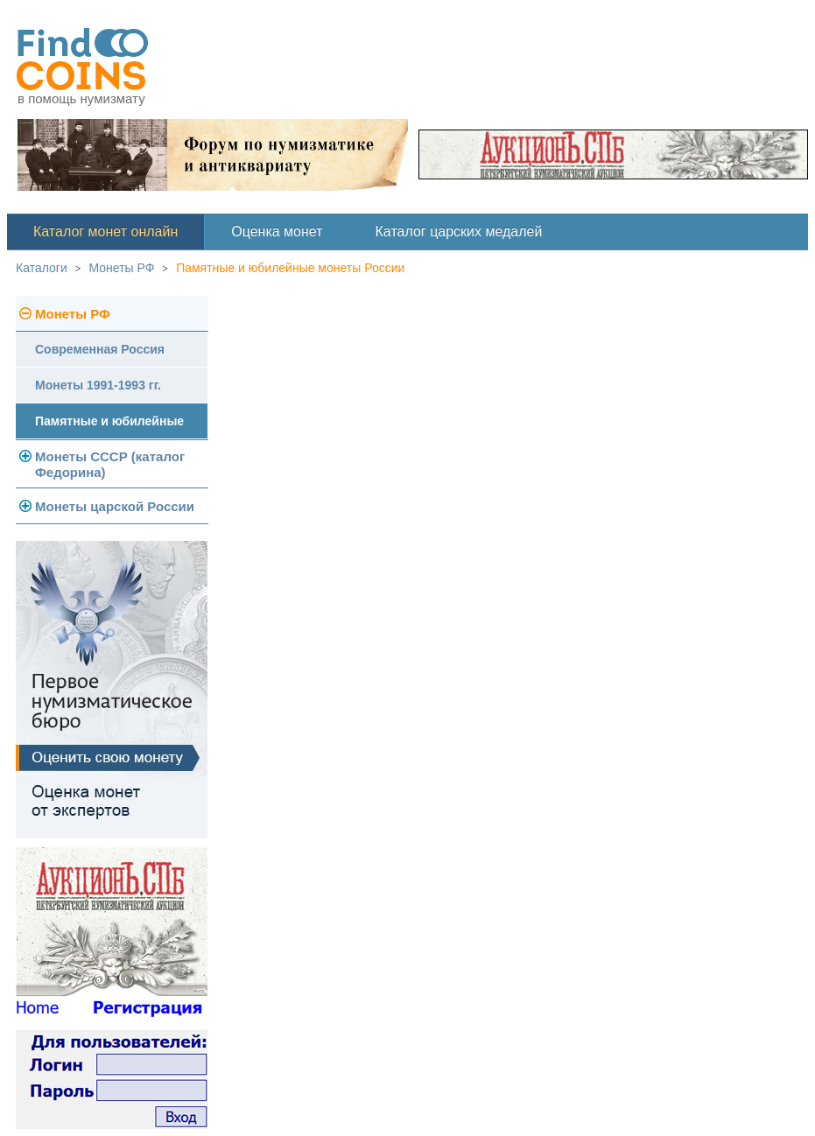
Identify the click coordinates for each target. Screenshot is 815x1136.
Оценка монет (276, 231)
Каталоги (41, 268)
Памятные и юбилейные (109, 421)
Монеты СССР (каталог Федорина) (110, 464)
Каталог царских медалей (459, 231)
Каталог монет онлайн (105, 231)
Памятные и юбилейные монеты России (290, 268)
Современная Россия (100, 349)
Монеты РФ (122, 268)
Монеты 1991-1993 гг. (98, 385)
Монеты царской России (114, 506)
